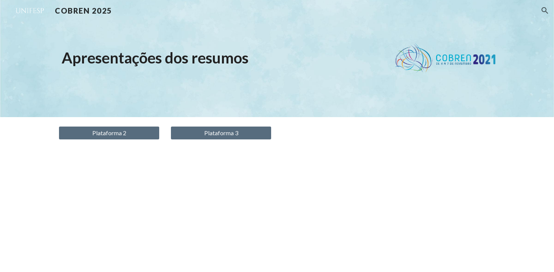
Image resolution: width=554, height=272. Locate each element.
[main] (221, 58)
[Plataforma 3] (221, 133)
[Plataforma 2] (109, 133)
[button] (545, 11)
